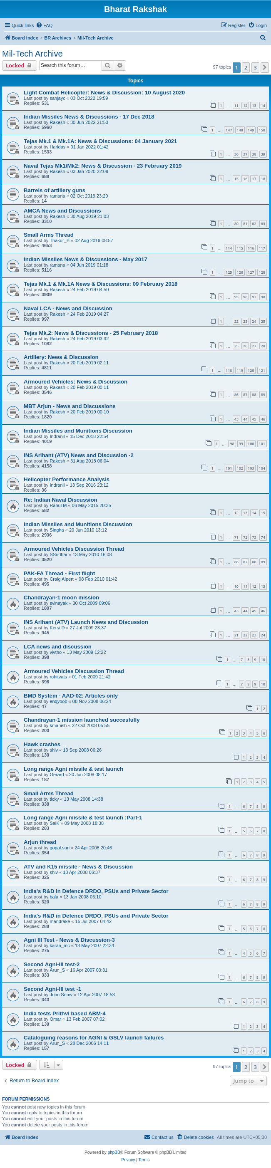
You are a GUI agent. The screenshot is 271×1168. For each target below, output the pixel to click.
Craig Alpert (61, 579)
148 (240, 130)
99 (241, 443)
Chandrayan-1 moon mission (61, 597)
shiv (54, 749)
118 (229, 370)
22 (236, 321)
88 (254, 394)
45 (254, 419)
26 (245, 346)
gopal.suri (60, 847)
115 (240, 248)
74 (263, 537)
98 (263, 296)
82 (254, 223)
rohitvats (58, 676)
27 (254, 346)
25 (263, 321)
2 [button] (245, 67)
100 (251, 443)
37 (245, 154)
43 (236, 419)
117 (262, 248)
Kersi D (57, 627)
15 (236, 178)
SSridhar (58, 554)
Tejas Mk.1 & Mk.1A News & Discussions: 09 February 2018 (100, 284)
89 (263, 394)
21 (236, 635)
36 (236, 154)
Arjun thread (40, 842)
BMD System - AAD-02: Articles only (71, 696)
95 (236, 296)
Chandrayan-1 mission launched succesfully (82, 720)
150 (262, 130)
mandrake (60, 921)
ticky (54, 799)
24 (254, 321)
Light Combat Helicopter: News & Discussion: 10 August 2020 (104, 92)
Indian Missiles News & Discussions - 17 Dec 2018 (89, 117)
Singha (57, 529)
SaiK (54, 823)
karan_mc (60, 945)
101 (262, 443)
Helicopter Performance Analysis (66, 479)
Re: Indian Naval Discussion (60, 500)
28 (263, 346)
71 (236, 537)
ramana (57, 195)
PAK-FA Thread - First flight (59, 573)
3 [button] (255, 67)
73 (254, 537)
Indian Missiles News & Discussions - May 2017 (85, 259)
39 (263, 154)
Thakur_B (60, 240)
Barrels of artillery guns (54, 190)
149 (251, 130)
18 (263, 178)
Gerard (57, 774)
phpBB (114, 1152)
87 (245, 394)
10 (236, 586)
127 (251, 272)
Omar (55, 1019)
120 (251, 370)
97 (254, 296)
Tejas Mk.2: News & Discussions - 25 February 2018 (91, 333)
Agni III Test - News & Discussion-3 (69, 940)
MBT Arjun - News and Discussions (70, 406)
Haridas (57, 146)
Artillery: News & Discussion (61, 357)
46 (263, 419)
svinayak (58, 603)
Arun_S (57, 970)
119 (240, 370)
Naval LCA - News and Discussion (68, 308)
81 (245, 223)
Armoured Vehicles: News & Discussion (75, 382)
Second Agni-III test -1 (52, 989)
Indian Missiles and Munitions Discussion (78, 431)
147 (229, 130)
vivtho (56, 652)
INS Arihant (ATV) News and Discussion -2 (79, 455)
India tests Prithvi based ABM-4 (65, 1013)
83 (263, 223)
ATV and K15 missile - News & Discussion (78, 867)
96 (245, 296)
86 (236, 394)
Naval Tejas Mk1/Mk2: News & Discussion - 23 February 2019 (102, 166)
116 (251, 248)
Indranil (57, 436)
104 (262, 468)
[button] (265, 67)
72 (245, 537)
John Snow (61, 994)
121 (262, 370)
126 (240, 272)
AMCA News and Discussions (62, 211)
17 (254, 178)
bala (54, 896)
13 (254, 105)
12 (245, 105)
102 (240, 468)
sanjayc (57, 98)
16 (245, 178)
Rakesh (57, 122)
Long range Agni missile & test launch (73, 769)
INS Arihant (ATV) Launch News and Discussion (86, 622)
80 (236, 223)
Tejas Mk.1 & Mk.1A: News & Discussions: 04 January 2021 (100, 141)
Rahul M (58, 505)
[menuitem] (44, 25)
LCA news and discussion (58, 646)
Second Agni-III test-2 (52, 964)
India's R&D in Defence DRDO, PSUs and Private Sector (96, 891)
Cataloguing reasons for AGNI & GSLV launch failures (94, 1037)
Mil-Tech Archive (32, 53)
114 (229, 248)
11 (236, 105)
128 (262, 272)
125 (229, 272)
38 (254, 154)
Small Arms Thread (49, 235)
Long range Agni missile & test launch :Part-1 (83, 817)
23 (245, 321)
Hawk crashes (42, 744)
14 (263, 105)
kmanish (58, 725)
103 (251, 468)
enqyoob (58, 701)
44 (245, 419)
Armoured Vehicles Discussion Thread (74, 549)
